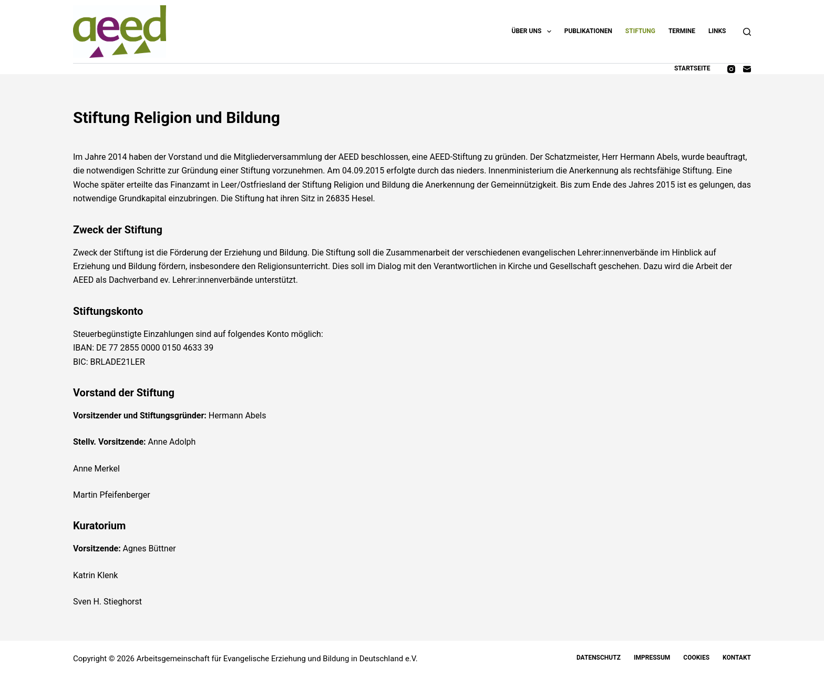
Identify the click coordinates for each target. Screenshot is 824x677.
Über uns (533, 31)
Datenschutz (598, 657)
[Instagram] (731, 69)
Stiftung (640, 31)
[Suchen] (747, 32)
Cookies (696, 657)
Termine (681, 31)
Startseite (692, 68)
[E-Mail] (747, 69)
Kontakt (737, 657)
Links (717, 31)
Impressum (652, 657)
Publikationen (588, 31)
